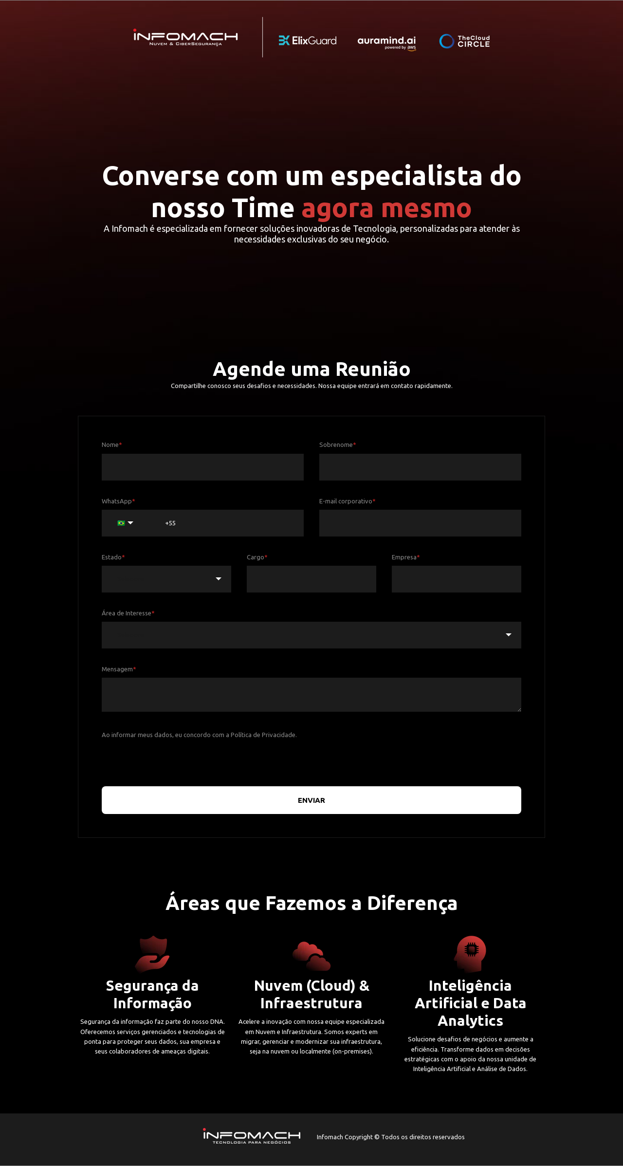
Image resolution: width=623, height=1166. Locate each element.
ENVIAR (311, 800)
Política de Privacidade (263, 734)
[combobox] (166, 579)
